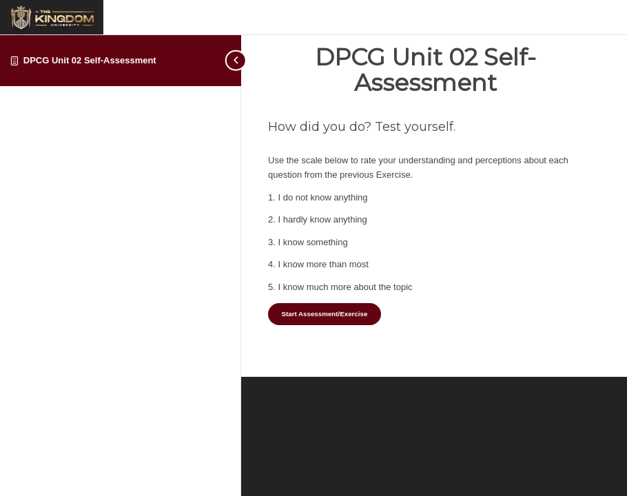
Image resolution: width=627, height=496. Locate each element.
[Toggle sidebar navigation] (237, 60)
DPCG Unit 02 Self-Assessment (89, 60)
